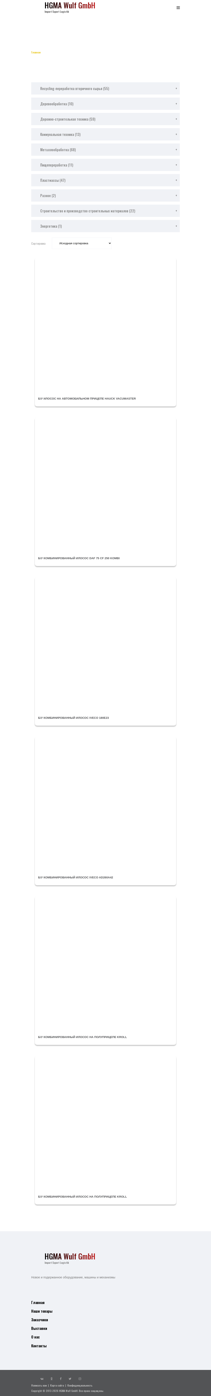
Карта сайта (57, 1383)
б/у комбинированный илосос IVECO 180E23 (75, 717)
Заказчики (39, 1318)
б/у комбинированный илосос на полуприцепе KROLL (85, 1037)
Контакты (38, 1343)
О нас (35, 1334)
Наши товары (41, 1310)
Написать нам (39, 1383)
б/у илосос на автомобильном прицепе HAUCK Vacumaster (89, 398)
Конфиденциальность (79, 1383)
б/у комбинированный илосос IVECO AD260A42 (77, 877)
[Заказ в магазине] (82, 243)
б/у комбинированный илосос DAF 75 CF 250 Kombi (81, 558)
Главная (37, 51)
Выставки (38, 1326)
